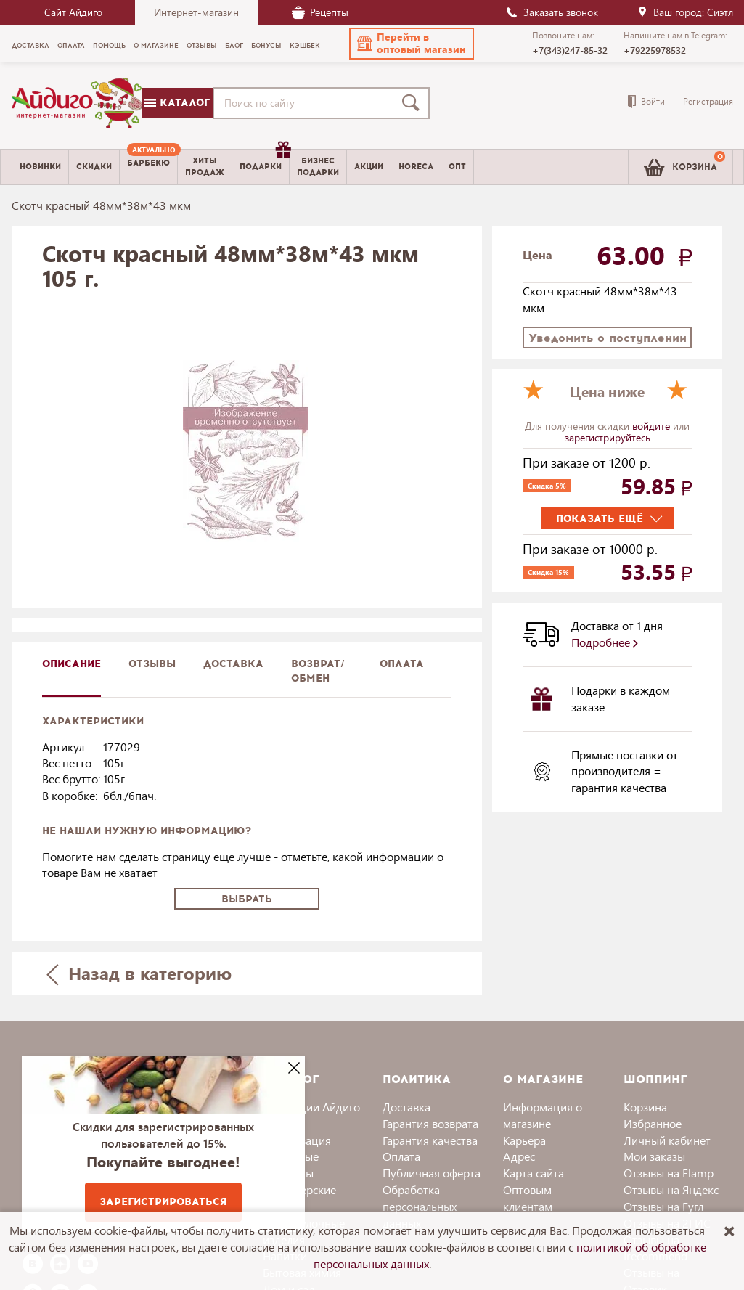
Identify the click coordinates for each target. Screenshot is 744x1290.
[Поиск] (414, 103)
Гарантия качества (430, 1140)
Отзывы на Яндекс (671, 1189)
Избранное (653, 1123)
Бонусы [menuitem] (266, 46)
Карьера (524, 1140)
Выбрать (246, 899)
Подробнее (604, 642)
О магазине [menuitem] (156, 46)
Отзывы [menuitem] (202, 46)
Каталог (177, 102)
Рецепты (320, 12)
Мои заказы (654, 1156)
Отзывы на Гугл (663, 1206)
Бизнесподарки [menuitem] (318, 166)
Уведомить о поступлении (607, 338)
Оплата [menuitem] (71, 46)
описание (71, 663)
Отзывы (152, 663)
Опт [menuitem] (457, 166)
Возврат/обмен (318, 671)
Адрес (519, 1156)
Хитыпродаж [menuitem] (204, 166)
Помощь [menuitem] (109, 46)
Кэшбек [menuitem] (305, 46)
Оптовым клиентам (527, 1198)
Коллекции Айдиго (311, 1106)
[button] (411, 44)
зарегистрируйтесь (607, 437)
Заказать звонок (551, 12)
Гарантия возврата (430, 1123)
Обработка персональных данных (420, 1206)
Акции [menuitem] (368, 166)
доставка (233, 663)
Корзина (645, 1106)
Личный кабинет (667, 1140)
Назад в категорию (139, 973)
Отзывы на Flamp (669, 1172)
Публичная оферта (432, 1172)
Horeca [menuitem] (415, 166)
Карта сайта (533, 1172)
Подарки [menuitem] (264, 161)
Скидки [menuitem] (94, 166)
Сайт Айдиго (73, 12)
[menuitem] (148, 167)
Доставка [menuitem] (30, 46)
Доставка (406, 1106)
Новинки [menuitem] (40, 166)
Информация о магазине (542, 1115)
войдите (652, 426)
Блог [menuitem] (234, 46)
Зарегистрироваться (163, 1201)
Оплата (402, 663)
